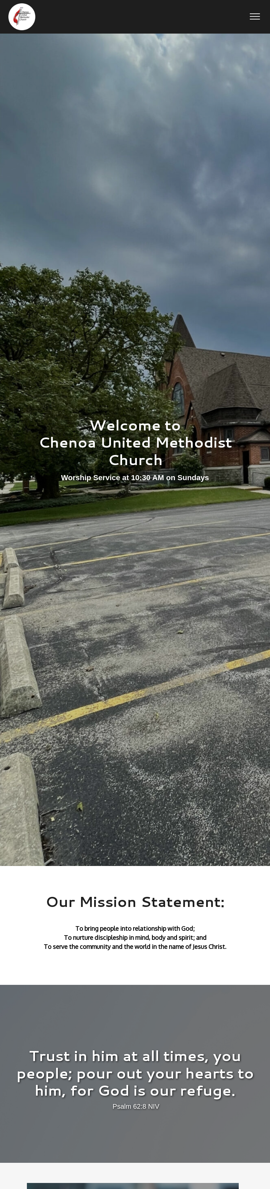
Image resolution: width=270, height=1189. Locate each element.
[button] (255, 16)
